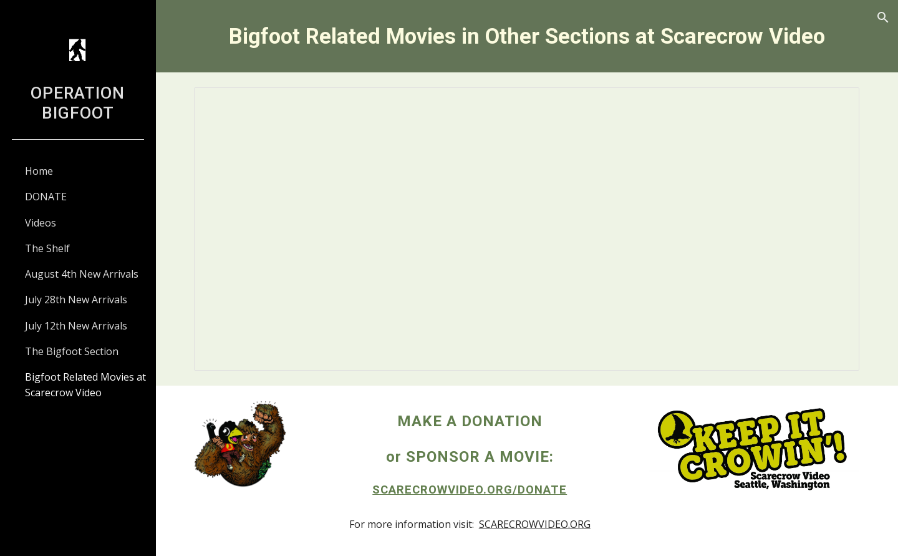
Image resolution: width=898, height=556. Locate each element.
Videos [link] (40, 223)
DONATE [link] (46, 196)
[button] (883, 17)
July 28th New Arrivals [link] (76, 299)
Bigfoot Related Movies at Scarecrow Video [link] (85, 384)
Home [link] (39, 171)
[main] (527, 36)
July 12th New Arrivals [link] (76, 326)
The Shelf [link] (47, 248)
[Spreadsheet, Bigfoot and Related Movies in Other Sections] (527, 228)
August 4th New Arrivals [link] (81, 274)
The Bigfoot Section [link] (71, 351)
